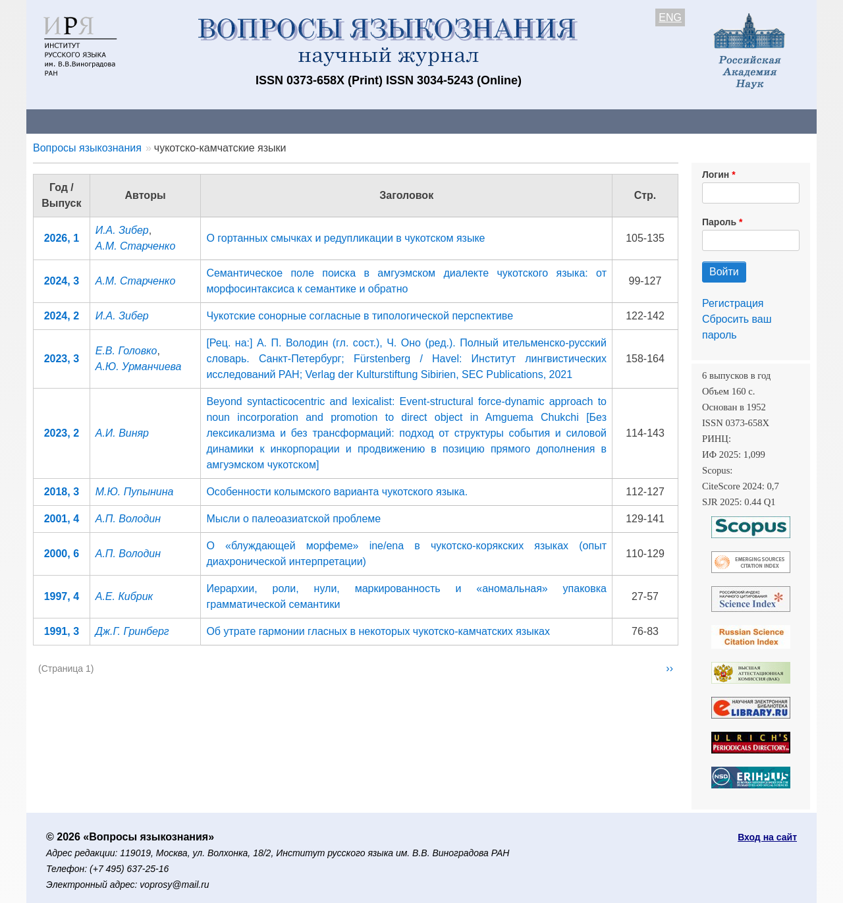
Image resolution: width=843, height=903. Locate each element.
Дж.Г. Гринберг (132, 631)
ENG (670, 17)
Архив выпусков (395, 120)
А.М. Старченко (135, 246)
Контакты (141, 120)
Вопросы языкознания (87, 147)
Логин (715, 174)
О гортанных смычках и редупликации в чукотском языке (345, 238)
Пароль (719, 222)
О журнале (66, 120)
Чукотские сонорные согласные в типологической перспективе (359, 315)
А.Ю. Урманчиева (138, 366)
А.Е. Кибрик (124, 596)
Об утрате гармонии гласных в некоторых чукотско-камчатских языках (377, 631)
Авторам (212, 120)
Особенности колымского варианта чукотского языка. (337, 491)
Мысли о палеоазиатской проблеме (293, 518)
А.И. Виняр (122, 433)
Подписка (484, 120)
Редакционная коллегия (592, 120)
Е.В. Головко (126, 350)
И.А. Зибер (122, 230)
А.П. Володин (128, 518)
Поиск (691, 120)
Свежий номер (294, 120)
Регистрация (733, 303)
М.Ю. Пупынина (134, 491)
